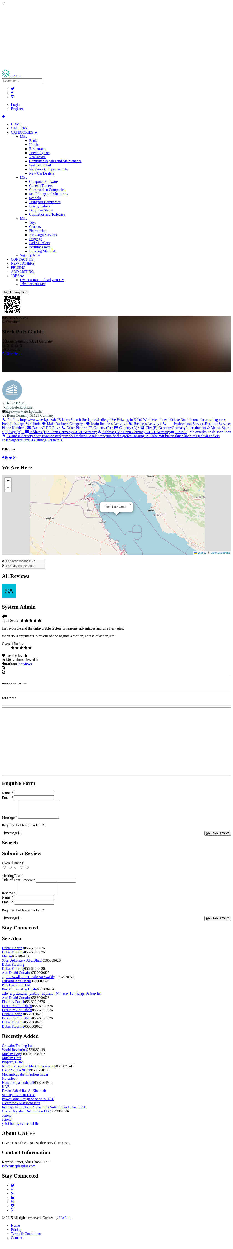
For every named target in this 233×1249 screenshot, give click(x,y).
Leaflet (200, 552)
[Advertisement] (116, 38)
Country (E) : (101, 428)
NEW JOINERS (23, 263)
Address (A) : (133, 432)
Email (7, 798)
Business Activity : (145, 424)
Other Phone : (74, 428)
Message (9, 821)
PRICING (18, 267)
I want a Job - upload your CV (42, 280)
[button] (130, 504)
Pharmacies (37, 231)
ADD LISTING (22, 272)
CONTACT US (22, 259)
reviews (25, 664)
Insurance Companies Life (48, 169)
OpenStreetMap (220, 552)
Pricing (16, 1235)
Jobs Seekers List (32, 284)
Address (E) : (60, 432)
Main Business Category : (63, 424)
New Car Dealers (41, 173)
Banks (33, 140)
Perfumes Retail (41, 247)
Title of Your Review (18, 883)
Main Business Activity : (107, 424)
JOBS (17, 276)
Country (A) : (127, 428)
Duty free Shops (41, 210)
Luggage (35, 239)
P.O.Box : (51, 428)
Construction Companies (47, 190)
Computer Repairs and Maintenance (55, 161)
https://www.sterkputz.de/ (23, 411)
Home (15, 1231)
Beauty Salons (39, 206)
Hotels (34, 145)
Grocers (35, 226)
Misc (23, 136)
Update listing (16, 668)
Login (15, 105)
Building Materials (42, 251)
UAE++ (65, 1223)
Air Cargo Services (43, 235)
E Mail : (178, 432)
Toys (32, 222)
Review (9, 898)
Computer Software (43, 181)
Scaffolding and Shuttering (48, 194)
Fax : (34, 428)
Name (7, 793)
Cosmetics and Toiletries (47, 214)
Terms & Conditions (26, 1239)
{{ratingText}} (13, 879)
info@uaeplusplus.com (18, 1171)
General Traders (41, 186)
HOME (16, 124)
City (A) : (14, 432)
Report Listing (15, 672)
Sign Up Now (30, 255)
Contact (16, 1243)
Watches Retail (40, 165)
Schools (35, 198)
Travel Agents (39, 153)
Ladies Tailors (39, 243)
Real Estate (37, 157)
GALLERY (19, 128)
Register (17, 109)
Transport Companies (45, 202)
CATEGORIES (24, 132)
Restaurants (37, 149)
